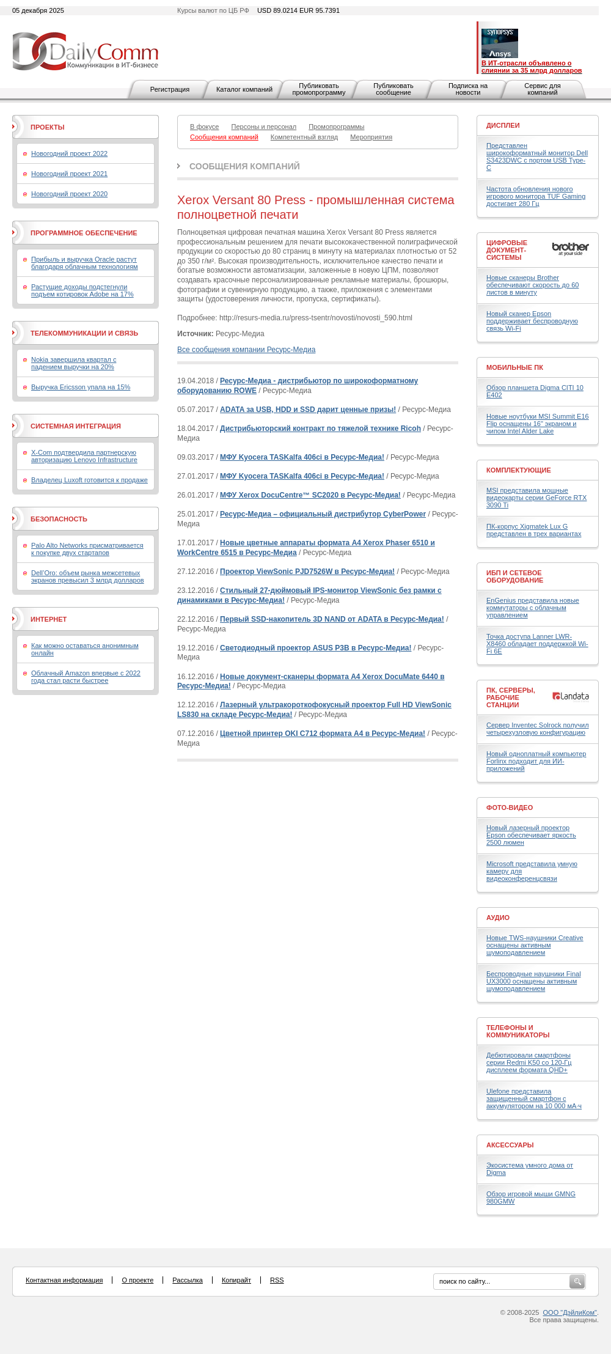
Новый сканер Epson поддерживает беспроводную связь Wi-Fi (532, 321)
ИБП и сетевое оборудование (514, 576)
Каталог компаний (244, 89)
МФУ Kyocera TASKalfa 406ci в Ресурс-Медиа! (302, 457)
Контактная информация (64, 1280)
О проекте (137, 1280)
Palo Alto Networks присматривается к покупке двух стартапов (87, 549)
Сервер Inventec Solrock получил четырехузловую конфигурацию (537, 728)
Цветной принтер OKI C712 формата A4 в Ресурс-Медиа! (322, 733)
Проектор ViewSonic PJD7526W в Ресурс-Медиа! (307, 571)
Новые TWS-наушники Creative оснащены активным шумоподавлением (535, 945)
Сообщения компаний (244, 166)
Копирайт (236, 1280)
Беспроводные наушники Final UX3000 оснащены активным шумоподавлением (533, 981)
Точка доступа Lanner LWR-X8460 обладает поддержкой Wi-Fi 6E (537, 644)
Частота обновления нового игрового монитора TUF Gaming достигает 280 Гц (535, 196)
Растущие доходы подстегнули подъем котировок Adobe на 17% (82, 290)
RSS (277, 1280)
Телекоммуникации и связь (84, 333)
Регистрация (169, 89)
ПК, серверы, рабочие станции (510, 697)
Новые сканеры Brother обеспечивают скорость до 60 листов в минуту (532, 285)
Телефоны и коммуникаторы (518, 1031)
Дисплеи (503, 125)
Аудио (498, 917)
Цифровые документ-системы (506, 250)
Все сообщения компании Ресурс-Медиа (246, 349)
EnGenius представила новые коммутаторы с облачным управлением (532, 608)
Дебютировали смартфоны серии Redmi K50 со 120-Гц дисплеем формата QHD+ (529, 1062)
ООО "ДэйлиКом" (570, 1312)
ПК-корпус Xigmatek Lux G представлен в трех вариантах (533, 530)
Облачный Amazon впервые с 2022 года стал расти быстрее (86, 676)
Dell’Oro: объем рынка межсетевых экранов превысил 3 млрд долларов (87, 576)
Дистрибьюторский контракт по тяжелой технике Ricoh (320, 428)
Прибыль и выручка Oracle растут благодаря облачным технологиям (84, 263)
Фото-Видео (509, 807)
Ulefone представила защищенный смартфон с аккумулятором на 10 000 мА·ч (534, 1098)
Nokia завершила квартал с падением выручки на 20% (73, 363)
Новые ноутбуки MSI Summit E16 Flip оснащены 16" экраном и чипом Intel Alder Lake (537, 424)
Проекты (47, 127)
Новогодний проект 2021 (69, 173)
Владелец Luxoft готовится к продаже (89, 480)
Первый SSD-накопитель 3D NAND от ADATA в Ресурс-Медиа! (332, 619)
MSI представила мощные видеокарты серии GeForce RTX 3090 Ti (536, 498)
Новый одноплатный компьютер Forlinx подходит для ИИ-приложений (536, 761)
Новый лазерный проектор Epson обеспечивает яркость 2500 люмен (531, 835)
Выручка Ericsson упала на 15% (80, 387)
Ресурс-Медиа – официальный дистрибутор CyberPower (323, 514)
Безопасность (59, 519)
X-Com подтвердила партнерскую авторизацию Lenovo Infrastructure (84, 456)
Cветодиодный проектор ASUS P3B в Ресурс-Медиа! (315, 648)
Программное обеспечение (84, 233)
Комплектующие (518, 470)
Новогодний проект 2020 (69, 193)
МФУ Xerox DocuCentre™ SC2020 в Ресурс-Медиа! (310, 495)
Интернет (49, 619)
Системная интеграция (76, 426)
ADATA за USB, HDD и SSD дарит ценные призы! (308, 409)
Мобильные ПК (514, 367)
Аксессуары (510, 1145)
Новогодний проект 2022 (69, 153)
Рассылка (187, 1280)
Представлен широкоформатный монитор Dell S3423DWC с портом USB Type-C (537, 156)
